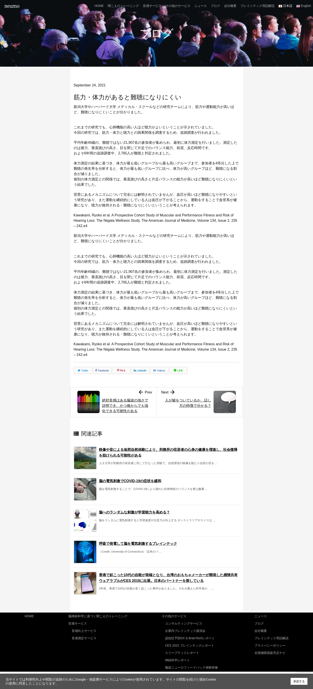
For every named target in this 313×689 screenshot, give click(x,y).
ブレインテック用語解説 (271, 637)
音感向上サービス (84, 630)
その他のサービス (174, 616)
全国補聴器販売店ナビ (269, 650)
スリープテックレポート (182, 650)
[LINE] (178, 370)
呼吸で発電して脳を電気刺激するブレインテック (138, 543)
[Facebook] (102, 370)
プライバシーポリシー (269, 643)
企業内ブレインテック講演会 (185, 630)
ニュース (260, 616)
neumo (12, 6)
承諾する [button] (299, 681)
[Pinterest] (121, 370)
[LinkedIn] (140, 370)
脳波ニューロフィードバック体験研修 (191, 664)
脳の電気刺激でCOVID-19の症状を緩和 (130, 481)
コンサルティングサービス (183, 623)
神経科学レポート (177, 657)
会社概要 (260, 630)
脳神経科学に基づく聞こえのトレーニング (97, 616)
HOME (29, 616)
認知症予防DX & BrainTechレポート (190, 637)
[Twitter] (83, 370)
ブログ (259, 623)
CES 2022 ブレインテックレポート (189, 643)
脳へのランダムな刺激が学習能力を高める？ (134, 512)
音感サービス (77, 623)
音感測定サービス (84, 637)
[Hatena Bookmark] (159, 370)
